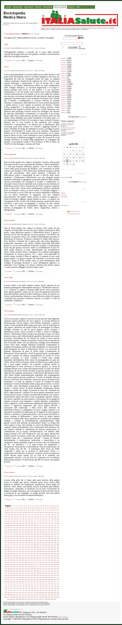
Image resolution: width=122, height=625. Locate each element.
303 (32, 536)
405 (52, 547)
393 (17, 547)
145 (14, 519)
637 (8, 575)
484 (5, 558)
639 (14, 575)
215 (52, 525)
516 (43, 560)
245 (29, 530)
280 (20, 534)
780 (37, 590)
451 (20, 553)
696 (14, 582)
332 (5, 540)
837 (37, 597)
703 (35, 582)
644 (29, 575)
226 (29, 527)
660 (20, 577)
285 (35, 534)
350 (58, 540)
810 (14, 595)
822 (49, 595)
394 (20, 547)
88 (24, 512)
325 (40, 538)
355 (17, 543)
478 (43, 556)
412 (17, 549)
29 (10, 508)
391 (11, 547)
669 (46, 577)
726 (46, 584)
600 (11, 571)
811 (17, 595)
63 (26, 510)
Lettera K (64, 80)
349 (55, 540)
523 (8, 562)
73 (47, 510)
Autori (63, 193)
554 (43, 564)
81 (9, 512)
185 (20, 523)
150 (29, 519)
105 (9, 514)
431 (17, 551)
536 (46, 562)
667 (40, 577)
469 (17, 556)
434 (26, 551)
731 (5, 586)
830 (17, 597)
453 (26, 553)
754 (17, 588)
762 (40, 588)
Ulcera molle (8, 277)
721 (32, 584)
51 (56, 508)
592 (43, 569)
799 (37, 593)
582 (14, 569)
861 (55, 599)
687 (43, 580)
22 (49, 506)
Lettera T (64, 99)
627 (35, 573)
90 (28, 512)
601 (14, 571)
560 (5, 567)
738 (26, 586)
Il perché (63, 195)
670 (49, 577)
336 (17, 540)
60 (20, 510)
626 (32, 573)
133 (35, 517)
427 (5, 551)
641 (20, 575)
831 (20, 597)
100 (49, 512)
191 (37, 523)
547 (23, 564)
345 (43, 540)
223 (20, 527)
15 (34, 506)
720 (29, 584)
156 (46, 519)
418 (34, 549)
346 (46, 540)
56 (12, 510)
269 (43, 532)
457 (37, 553)
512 (31, 560)
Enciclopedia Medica (13, 34)
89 (26, 512)
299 (20, 536)
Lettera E (64, 67)
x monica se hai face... (68, 123)
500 (52, 558)
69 (39, 510)
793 (20, 593)
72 (45, 510)
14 (32, 506)
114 (35, 514)
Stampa (39, 60)
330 (55, 538)
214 (49, 525)
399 (35, 547)
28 (7, 508)
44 (41, 508)
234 (52, 527)
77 (56, 510)
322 (32, 538)
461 (49, 553)
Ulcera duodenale (10, 154)
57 (14, 510)
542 (8, 564)
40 (33, 508)
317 (17, 538)
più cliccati (82, 117)
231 (43, 527)
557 (52, 564)
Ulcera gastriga (9, 220)
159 (55, 519)
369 (58, 543)
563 (14, 567)
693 (5, 582)
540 (58, 562)
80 (7, 512)
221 (14, 527)
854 (35, 599)
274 (58, 532)
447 (8, 553)
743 (40, 586)
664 (32, 577)
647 (37, 575)
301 (26, 536)
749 (58, 586)
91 (30, 512)
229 (37, 527)
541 (5, 564)
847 (14, 599)
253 (52, 530)
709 (52, 582)
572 (40, 567)
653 (55, 575)
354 (14, 543)
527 (20, 562)
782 (43, 590)
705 (40, 582)
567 (26, 567)
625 (29, 573)
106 (12, 514)
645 (32, 575)
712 (5, 584)
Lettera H (64, 73)
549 (29, 564)
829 (14, 597)
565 (20, 567)
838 (40, 597)
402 (43, 547)
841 (49, 597)
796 (29, 593)
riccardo (8, 158)
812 (20, 595)
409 (8, 549)
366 (49, 543)
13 (30, 506)
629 (40, 573)
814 (26, 595)
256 (5, 532)
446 (5, 553)
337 (20, 540)
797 (32, 593)
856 (40, 599)
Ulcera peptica (9, 311)
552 (37, 564)
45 (43, 508)
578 (58, 567)
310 (52, 536)
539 (55, 562)
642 (23, 575)
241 (17, 530)
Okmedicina (65, 205)
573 (43, 567)
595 (52, 569)
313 (5, 538)
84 (15, 512)
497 (43, 558)
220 (11, 527)
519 (52, 560)
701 (29, 582)
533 (37, 562)
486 (11, 558)
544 (14, 564)
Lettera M (64, 84)
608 (35, 571)
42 (37, 508)
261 (20, 532)
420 (40, 549)
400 (37, 547)
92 (32, 512)
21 (47, 506)
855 (37, 599)
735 (17, 586)
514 (37, 560)
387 (55, 545)
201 (11, 525)
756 (23, 588)
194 (46, 523)
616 (58, 571)
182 (11, 523)
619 (11, 573)
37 (26, 508)
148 (23, 519)
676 (11, 580)
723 (37, 584)
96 (40, 512)
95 (38, 512)
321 (29, 538)
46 (45, 508)
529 (26, 562)
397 (29, 547)
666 (37, 577)
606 (29, 571)
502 (58, 558)
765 (49, 588)
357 (23, 543)
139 (52, 517)
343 (37, 540)
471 (23, 556)
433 (23, 551)
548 (26, 564)
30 (12, 508)
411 (14, 549)
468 (14, 556)
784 (49, 590)
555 (46, 564)
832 (23, 597)
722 (35, 584)
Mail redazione (63, 617)
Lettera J (63, 78)
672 (55, 577)
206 (26, 525)
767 (55, 588)
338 (23, 540)
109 (20, 514)
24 (53, 506)
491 (26, 558)
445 (58, 551)
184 (17, 523)
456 (35, 553)
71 (43, 510)
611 (43, 571)
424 (52, 549)
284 (32, 534)
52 (58, 508)
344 (40, 540)
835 (32, 597)
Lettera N (64, 86)
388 (58, 545)
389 (5, 547)
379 (32, 545)
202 (14, 525)
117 (43, 514)
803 (49, 593)
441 (46, 551)
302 (29, 536)
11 (26, 506)
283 (29, 534)
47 (47, 508)
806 (58, 593)
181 (8, 523)
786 (55, 590)
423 (49, 549)
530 (29, 562)
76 (54, 510)
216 (55, 525)
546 (20, 564)
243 (23, 530)
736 (20, 586)
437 (35, 551)
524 (11, 562)
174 (43, 521)
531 (32, 562)
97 (42, 512)
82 (11, 512)
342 (35, 540)
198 (58, 523)
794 (23, 593)
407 (58, 547)
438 (37, 551)
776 (26, 590)
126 (14, 517)
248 (37, 530)
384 (46, 545)
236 (58, 527)
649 (43, 575)
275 (5, 534)
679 (20, 580)
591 (40, 569)
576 (52, 567)
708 (49, 582)
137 (46, 517)
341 (32, 540)
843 (55, 597)
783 (46, 590)
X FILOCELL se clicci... (69, 128)
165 (17, 521)
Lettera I (63, 76)
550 (32, 564)
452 (23, 553)
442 (49, 551)
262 (23, 532)
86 (19, 512)
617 (5, 573)
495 (37, 558)
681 (26, 580)
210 (37, 525)
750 (5, 588)
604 (23, 571)
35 (22, 508)
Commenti (17, 60)
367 (52, 543)
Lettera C (64, 63)
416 (29, 549)
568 (29, 567)
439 (40, 551)
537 (49, 562)
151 (32, 519)
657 (11, 577)
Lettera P (63, 91)
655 (5, 577)
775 (23, 590)
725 (43, 584)
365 (46, 543)
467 (11, 556)
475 (35, 556)
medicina (9, 48)
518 (49, 560)
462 (52, 553)
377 (26, 545)
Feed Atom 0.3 (73, 214)
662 (26, 577)
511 (29, 560)
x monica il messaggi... (68, 132)
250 (43, 530)
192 (40, 523)
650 (46, 575)
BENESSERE (18, 7)
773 (17, 590)
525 (14, 562)
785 (52, 590)
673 (58, 577)
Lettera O (64, 89)
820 (43, 595)
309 (49, 536)
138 (49, 517)
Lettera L (64, 82)
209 (35, 525)
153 (37, 519)
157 (49, 519)
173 (40, 521)
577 (55, 567)
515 (40, 560)
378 (29, 545)
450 (17, 553)
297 (14, 536)
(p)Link (8, 60)
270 (46, 532)
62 (24, 510)
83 (13, 512)
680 (23, 580)
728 (52, 584)
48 (49, 508)
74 (49, 510)
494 (35, 558)
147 (20, 519)
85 (17, 512)
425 (55, 549)
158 (52, 519)
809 (11, 595)
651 (49, 575)
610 (40, 571)
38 (28, 508)
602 (17, 571)
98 (45, 512)
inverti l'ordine (33, 34)
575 (49, 567)
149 (26, 519)
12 (28, 506)
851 (26, 599)
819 (40, 595)
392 (14, 547)
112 (29, 514)
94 (36, 512)
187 (26, 523)
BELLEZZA (29, 7)
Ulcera (6, 67)
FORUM (71, 7)
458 (40, 553)
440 (43, 551)
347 (49, 540)
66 (33, 510)
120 (52, 514)
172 (37, 521)
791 (14, 593)
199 (5, 525)
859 (49, 599)
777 (29, 590)
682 (29, 580)
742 (37, 586)
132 (32, 517)
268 (40, 532)
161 (5, 521)
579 (5, 569)
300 (23, 536)
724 (40, 584)
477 (40, 556)
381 (37, 545)
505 (11, 560)
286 (37, 534)
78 (58, 510)
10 (24, 506)
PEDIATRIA (47, 7)
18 (41, 506)
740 (32, 586)
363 (40, 543)
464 (58, 553)
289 (46, 534)
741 (35, 586)
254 (55, 530)
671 (52, 577)
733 (11, 586)
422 (46, 549)
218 (5, 527)
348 (52, 540)
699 (23, 582)
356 (20, 543)
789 (8, 593)
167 (23, 521)
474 (32, 556)
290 (49, 534)
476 (37, 556)
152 (35, 519)
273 (55, 532)
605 (26, 571)
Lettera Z (64, 112)
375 (20, 545)
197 (55, 523)
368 (55, 543)
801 (43, 593)
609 (37, 571)
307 (43, 536)
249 (40, 530)
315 (11, 538)
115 (37, 514)
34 (20, 508)
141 (58, 517)
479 (46, 556)
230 (40, 527)
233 (49, 527)
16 (37, 506)
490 (23, 558)
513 (34, 560)
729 (55, 584)
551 (35, 564)
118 (46, 514)
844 (58, 597)
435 (29, 551)
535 (43, 562)
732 (8, 586)
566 (23, 567)
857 (43, 599)
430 (14, 551)
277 (11, 534)
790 (11, 593)
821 (46, 595)
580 (8, 569)
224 (23, 527)
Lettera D (64, 65)
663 (29, 577)
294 (5, 536)
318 (20, 538)
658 (14, 577)
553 (40, 564)
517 (46, 560)
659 (17, 577)
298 (17, 536)
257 (8, 532)
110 (23, 514)
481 (52, 556)
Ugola (6, 44)
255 (58, 530)
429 (11, 551)
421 (43, 549)
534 (40, 562)
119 (49, 514)
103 (58, 512)
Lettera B (64, 60)
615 (55, 571)
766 (52, 588)
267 (37, 532)
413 (20, 549)
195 (49, 523)
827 (8, 597)
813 (23, 595)
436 (32, 551)
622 (20, 573)
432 (20, 551)
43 (39, 508)
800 (40, 593)
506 (14, 560)
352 (8, 543)
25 (55, 506)
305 (37, 536)
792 (17, 593)
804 (52, 593)
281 (23, 534)
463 (55, 553)
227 (32, 527)
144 (11, 519)
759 (32, 588)
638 (11, 575)
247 (35, 530)
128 (20, 517)
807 (5, 595)
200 (8, 525)
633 (52, 573)
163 (11, 521)
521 (58, 560)
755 (20, 588)
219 (8, 527)
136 (43, 517)
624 (26, 573)
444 (55, 551)
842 (52, 597)
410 (11, 549)
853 (32, 599)
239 (11, 530)
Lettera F (63, 69)
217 (58, 525)
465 (5, 556)
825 (58, 595)
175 (46, 521)
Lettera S (63, 97)
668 (43, 577)
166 (20, 521)
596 (55, 569)
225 (26, 527)
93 (34, 512)
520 (55, 560)
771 (11, 590)
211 (40, 525)
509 (23, 560)
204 (20, 525)
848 (17, 599)
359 (29, 543)
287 (40, 534)
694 (8, 582)
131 (29, 517)
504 (8, 560)
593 (46, 569)
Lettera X (64, 108)
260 (17, 532)
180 (5, 523)
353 (11, 543)
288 (43, 534)
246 (32, 530)
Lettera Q (64, 93)
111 (26, 514)
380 (35, 545)
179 (58, 521)
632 (49, 573)
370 (5, 545)
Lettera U (32, 48)
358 (26, 543)
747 (52, 586)
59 (18, 510)
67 (35, 510)
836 (35, 597)
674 (5, 580)
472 (26, 556)
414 (23, 549)
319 (23, 538)
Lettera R (64, 95)
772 (14, 590)
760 (35, 588)
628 (37, 573)
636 (5, 575)
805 (55, 593)
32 (16, 508)
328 (49, 538)
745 (46, 586)
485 (8, 558)
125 (11, 517)
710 (55, 582)
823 (52, 595)
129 (23, 517)
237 (5, 530)
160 (58, 519)
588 (32, 569)
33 (18, 508)
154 (40, 519)
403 (46, 547)
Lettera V (64, 104)
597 (58, 569)
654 (58, 575)
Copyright (64, 197)
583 (17, 569)
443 (52, 551)
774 (20, 590)
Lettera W (64, 106)
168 (26, 521)
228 (35, 527)
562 (11, 567)
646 (35, 575)
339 (26, 540)
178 (55, 521)
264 (29, 532)
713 (8, 584)
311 (55, 536)
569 (32, 567)
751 (8, 588)
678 (17, 580)
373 (14, 545)
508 (20, 560)
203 (17, 525)
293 (58, 534)
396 (26, 547)
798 (35, 593)
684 (35, 580)
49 (51, 508)
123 (5, 517)
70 (41, 510)
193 (43, 523)
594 (49, 569)
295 (8, 536)
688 (46, 580)
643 (26, 575)
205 (23, 525)
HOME (8, 7)
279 (17, 534)
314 (8, 538)
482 (55, 556)
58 (16, 510)
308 (46, 536)
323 (35, 538)
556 (49, 564)
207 (29, 525)
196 (52, 523)
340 (29, 540)
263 (26, 532)
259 (14, 532)
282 (26, 534)
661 (23, 577)
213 (46, 525)
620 (14, 573)
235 (55, 527)
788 (5, 593)
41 (35, 508)
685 (37, 580)
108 (17, 514)
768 (58, 588)
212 (43, 525)
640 (17, 575)
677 (14, 580)
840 (46, 597)
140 (55, 517)
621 (17, 573)
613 (49, 571)
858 (46, 599)
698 (20, 582)
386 (52, 545)
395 (23, 547)
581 (11, 569)
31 (14, 508)
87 (22, 512)
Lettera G (64, 71)
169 (29, 521)
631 (46, 573)
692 (58, 580)
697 (17, 582)
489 (20, 558)
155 (43, 519)
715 (14, 584)
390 (8, 547)
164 (14, 521)
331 (58, 538)
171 (35, 521)
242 (20, 530)
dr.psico (8, 70)
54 (7, 510)
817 (34, 595)
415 (26, 549)
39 (30, 508)
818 (37, 595)
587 (29, 569)
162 (8, 521)
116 (40, 514)
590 (37, 569)
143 (8, 519)
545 (17, 564)
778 (32, 590)
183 (14, 523)
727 (49, 584)
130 (26, 517)
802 (46, 593)
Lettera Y (64, 110)
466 (8, 556)
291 (52, 534)
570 (35, 567)
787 (58, 590)
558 (55, 564)
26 (57, 506)
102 (55, 512)
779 (35, 590)
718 (23, 584)
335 (14, 540)
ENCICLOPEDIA (60, 7)
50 (54, 508)
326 (43, 538)
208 (32, 525)
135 (40, 517)
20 (45, 506)
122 (57, 514)
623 (23, 573)
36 (24, 508)
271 (49, 532)
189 (32, 523)
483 (58, 556)
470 (20, 556)
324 (37, 538)
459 (43, 553)
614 (52, 571)
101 (52, 512)
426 (58, 549)
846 (11, 599)
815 (29, 595)
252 (49, 530)
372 (11, 545)
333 (8, 540)
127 (17, 517)
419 (37, 549)
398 (32, 547)
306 (40, 536)
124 (8, 517)
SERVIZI (38, 7)
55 (10, 510)
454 (29, 553)
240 (14, 530)
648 (40, 575)
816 (31, 595)
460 (46, 553)
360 (32, 543)
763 (43, 588)
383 (43, 545)
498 (46, 558)
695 (11, 582)
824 (55, 595)
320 (26, 538)
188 (29, 523)
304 (35, 536)
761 (37, 588)
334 (11, 540)
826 (5, 597)
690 (52, 580)
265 (32, 532)
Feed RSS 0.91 (73, 211)
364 (43, 543)
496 (40, 558)
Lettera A (64, 58)
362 (37, 543)
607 (32, 571)
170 (32, 521)
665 (35, 577)
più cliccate (82, 182)
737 (23, 586)
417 (31, 549)
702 (32, 582)
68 (37, 510)
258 (11, 532)
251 (46, 530)
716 (17, 584)
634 (55, 573)
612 (46, 571)
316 (14, 538)
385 (49, 545)
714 (11, 584)
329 (52, 538)
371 (8, 545)
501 (55, 558)
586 (26, 569)
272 (52, 532)
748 (55, 586)
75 (51, 510)
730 (58, 584)
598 (5, 571)
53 (5, 510)
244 (26, 530)
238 (8, 530)
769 (5, 590)
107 (14, 514)
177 (52, 521)
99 (47, 512)
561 (8, 567)
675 (8, 580)
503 (5, 560)
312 (58, 536)
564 (17, 567)
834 (29, 597)
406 (55, 547)
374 (17, 545)
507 (17, 560)
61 (22, 510)
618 (8, 573)
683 (32, 580)
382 (40, 545)
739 (29, 586)
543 (11, 564)
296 (11, 536)
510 (26, 560)
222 (17, 527)
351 (5, 543)
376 (23, 545)
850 (23, 599)
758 (29, 588)
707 (46, 582)
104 (6, 514)
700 (26, 582)
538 (52, 562)
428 (8, 551)
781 (40, 590)
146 (17, 519)
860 (52, 599)
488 (17, 558)
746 (49, 586)
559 (58, 564)
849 (20, 599)
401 (40, 547)
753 (14, 588)
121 (54, 514)
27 (5, 508)
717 (20, 584)
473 (29, 556)
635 (58, 573)
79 (5, 512)
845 (8, 599)
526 (17, 562)
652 (52, 575)
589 (35, 569)
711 (58, 582)
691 (55, 580)
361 (35, 543)
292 (55, 534)
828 (11, 597)
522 (5, 562)
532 (35, 562)
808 (8, 595)
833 (26, 597)
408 (5, 549)
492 (29, 558)
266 (35, 532)
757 (26, 588)
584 (20, 569)
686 (40, 580)
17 (39, 506)
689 (49, 580)
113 (32, 514)
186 (23, 523)
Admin (6, 25)
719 (26, 584)
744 (43, 586)
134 (37, 517)
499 (49, 558)
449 (14, 553)
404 (49, 547)
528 (23, 562)
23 (51, 506)
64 (28, 510)
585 (23, 569)
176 (49, 521)
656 (8, 577)
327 (46, 538)
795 (26, 593)
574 (46, 567)
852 (29, 599)
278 (14, 534)
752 (11, 588)
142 (5, 519)
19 (43, 506)
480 (49, 556)
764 (46, 588)
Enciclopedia (65, 177)
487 (14, 558)
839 (43, 597)
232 (46, 527)
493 (32, 558)
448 (11, 553)
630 (43, 573)
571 (37, 567)
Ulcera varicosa (9, 472)
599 (8, 571)
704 (37, 582)
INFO (78, 7)
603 (20, 571)
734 (14, 586)
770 (8, 590)
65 (30, 510)
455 (32, 553)
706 (43, 582)
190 (35, 523)
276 (8, 534)
